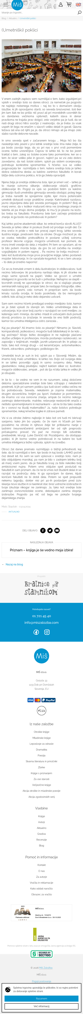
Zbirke (41, 767)
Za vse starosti (41, 779)
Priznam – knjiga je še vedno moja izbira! (41, 550)
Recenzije (41, 839)
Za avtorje (41, 877)
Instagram (46, 632)
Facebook (43, 530)
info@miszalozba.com (41, 622)
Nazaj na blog (14, 564)
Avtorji (41, 822)
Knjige (41, 816)
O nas (41, 871)
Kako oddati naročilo (41, 888)
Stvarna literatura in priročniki (41, 761)
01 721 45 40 (41, 616)
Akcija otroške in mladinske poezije (41, 791)
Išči (79, 12)
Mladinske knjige (42, 738)
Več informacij (41, 1006)
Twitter (50, 530)
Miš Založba (45, 967)
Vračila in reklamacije (41, 882)
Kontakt (42, 865)
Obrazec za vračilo (41, 894)
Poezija (41, 755)
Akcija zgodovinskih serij (42, 797)
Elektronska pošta (57, 530)
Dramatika (41, 749)
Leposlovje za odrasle (41, 743)
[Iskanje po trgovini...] (38, 12)
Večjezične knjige (41, 785)
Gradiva (41, 834)
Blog (4, 18)
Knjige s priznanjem (41, 773)
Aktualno (13, 18)
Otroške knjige (41, 732)
